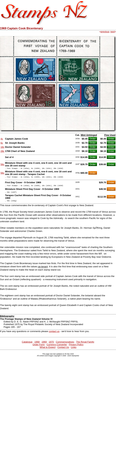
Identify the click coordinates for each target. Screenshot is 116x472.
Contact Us (63, 350)
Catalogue (27, 344)
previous (105, 31)
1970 (51, 344)
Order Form (39, 347)
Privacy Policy (76, 347)
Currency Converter (57, 347)
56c (2, 164)
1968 (37, 344)
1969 (44, 344)
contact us (54, 334)
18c (2, 147)
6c (2, 143)
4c (2, 138)
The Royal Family (85, 344)
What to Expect (47, 350)
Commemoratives (65, 344)
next (112, 31)
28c (2, 151)
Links (73, 350)
